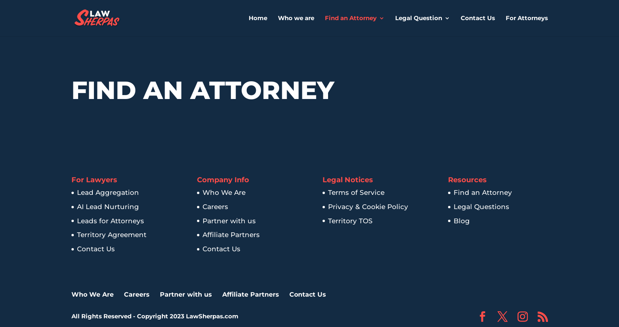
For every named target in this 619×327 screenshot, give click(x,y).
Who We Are (224, 192)
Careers (215, 207)
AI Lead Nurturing (108, 207)
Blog (462, 221)
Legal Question (418, 18)
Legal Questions (481, 207)
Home (258, 18)
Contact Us (478, 18)
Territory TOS (350, 221)
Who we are (296, 18)
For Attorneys (527, 18)
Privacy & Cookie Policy (368, 207)
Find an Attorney (351, 18)
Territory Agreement (111, 235)
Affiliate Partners (231, 235)
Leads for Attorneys (110, 221)
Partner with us (229, 221)
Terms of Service (356, 192)
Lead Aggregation (108, 192)
